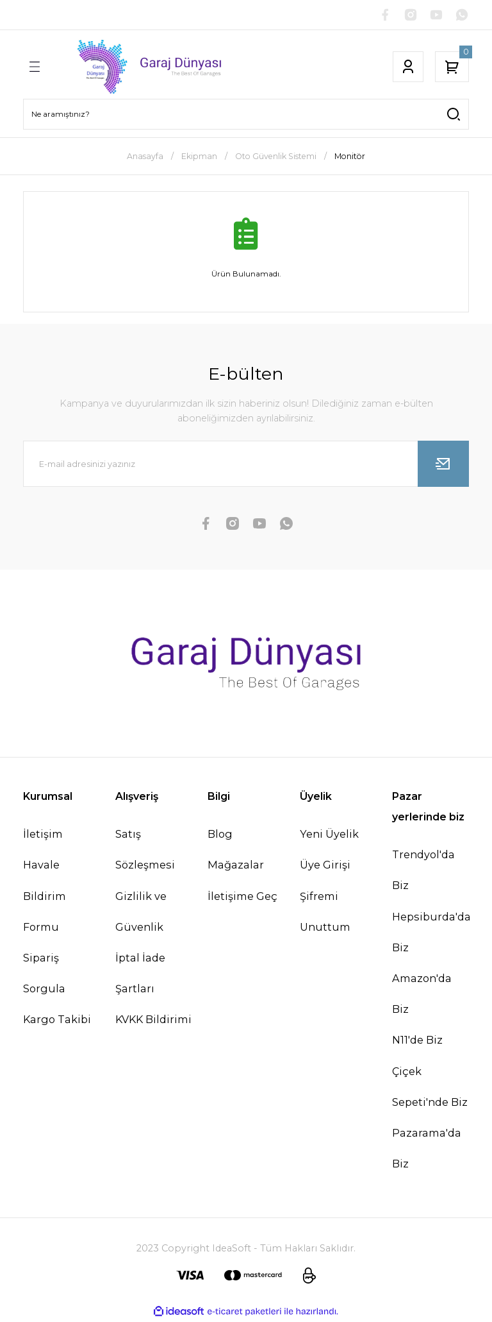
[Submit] (443, 465)
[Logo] (140, 68)
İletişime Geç (242, 897)
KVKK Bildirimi (153, 1020)
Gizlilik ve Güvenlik (141, 913)
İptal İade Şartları (140, 974)
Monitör (349, 157)
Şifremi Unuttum (325, 913)
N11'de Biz (417, 1041)
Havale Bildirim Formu (44, 897)
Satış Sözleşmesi (145, 850)
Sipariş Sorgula (44, 974)
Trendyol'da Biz (423, 871)
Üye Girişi (325, 866)
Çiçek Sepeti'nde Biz (430, 1088)
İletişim (43, 835)
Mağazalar (236, 866)
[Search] (246, 115)
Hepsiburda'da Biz (431, 933)
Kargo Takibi (57, 1020)
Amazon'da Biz (422, 995)
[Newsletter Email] (246, 465)
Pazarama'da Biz (426, 1149)
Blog (220, 835)
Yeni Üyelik (329, 835)
